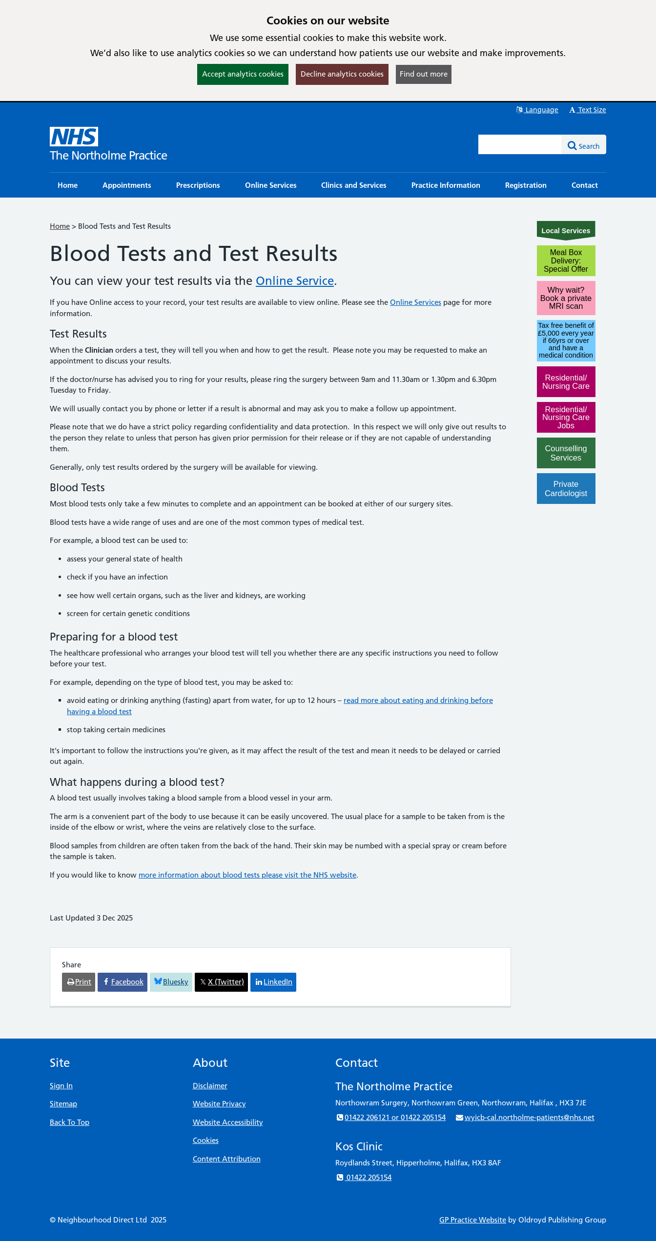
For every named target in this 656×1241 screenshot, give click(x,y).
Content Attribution (227, 1158)
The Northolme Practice (108, 155)
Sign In (61, 1085)
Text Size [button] (587, 109)
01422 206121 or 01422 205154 (390, 1117)
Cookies (206, 1140)
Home (60, 226)
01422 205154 (363, 1177)
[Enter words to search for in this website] (520, 144)
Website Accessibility (228, 1122)
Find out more (424, 74)
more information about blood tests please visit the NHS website (247, 875)
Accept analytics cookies (243, 74)
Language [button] (536, 109)
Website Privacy (219, 1103)
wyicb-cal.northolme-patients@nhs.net (524, 1117)
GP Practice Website (472, 1219)
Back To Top (69, 1122)
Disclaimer (210, 1085)
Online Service (295, 281)
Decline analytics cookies (342, 74)
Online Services (415, 302)
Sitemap (63, 1103)
